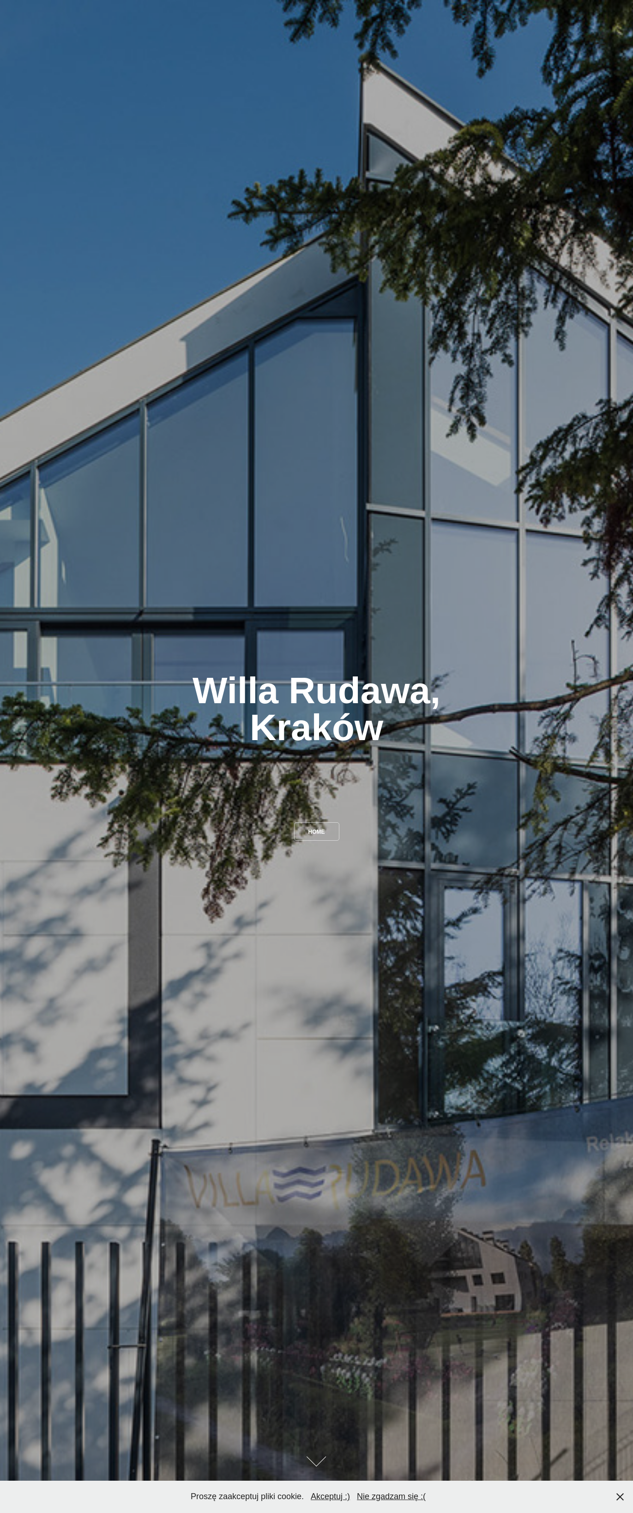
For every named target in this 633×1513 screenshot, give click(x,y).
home (316, 832)
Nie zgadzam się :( (391, 1496)
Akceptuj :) (330, 1496)
